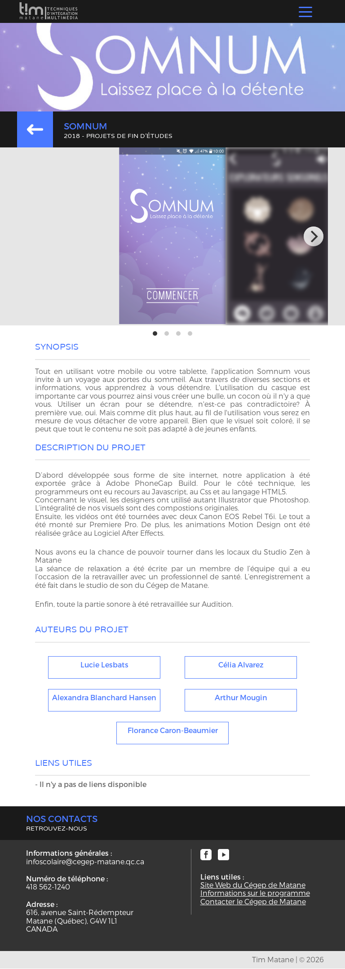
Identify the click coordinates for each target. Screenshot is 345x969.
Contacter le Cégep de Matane (253, 902)
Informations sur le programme (255, 893)
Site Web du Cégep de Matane (252, 885)
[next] (313, 236)
